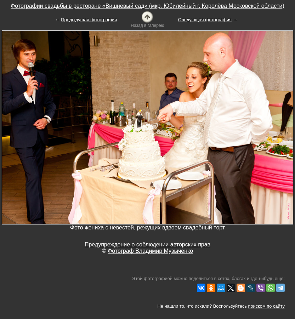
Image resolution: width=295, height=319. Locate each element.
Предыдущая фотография (89, 19)
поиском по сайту (266, 306)
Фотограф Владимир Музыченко (150, 251)
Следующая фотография (205, 19)
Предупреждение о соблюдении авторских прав (147, 244)
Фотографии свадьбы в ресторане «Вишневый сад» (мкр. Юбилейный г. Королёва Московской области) (147, 6)
